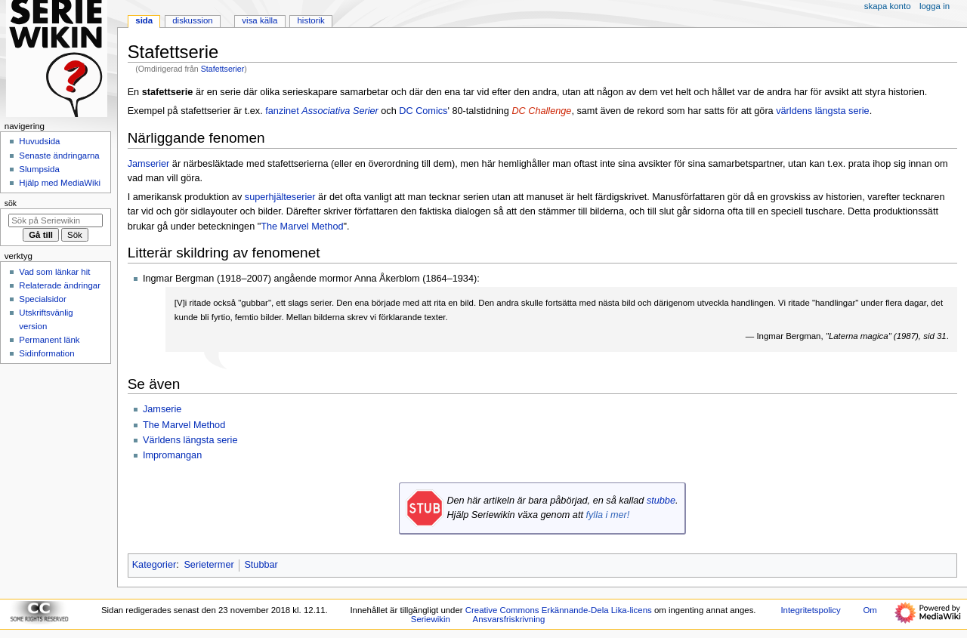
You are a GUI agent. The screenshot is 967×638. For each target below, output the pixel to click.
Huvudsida (39, 141)
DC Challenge (541, 111)
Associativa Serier (339, 111)
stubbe (661, 500)
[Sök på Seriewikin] (55, 220)
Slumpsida (39, 169)
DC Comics (423, 111)
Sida (144, 20)
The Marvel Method (302, 226)
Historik (311, 20)
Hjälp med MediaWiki (59, 182)
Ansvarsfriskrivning (509, 619)
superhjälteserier (280, 197)
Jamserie (162, 409)
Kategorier (154, 564)
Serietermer (208, 564)
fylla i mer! (607, 515)
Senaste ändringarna (59, 155)
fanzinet (281, 111)
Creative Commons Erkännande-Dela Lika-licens (558, 610)
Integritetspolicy (810, 610)
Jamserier (149, 164)
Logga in (934, 6)
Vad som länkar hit (54, 271)
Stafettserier (222, 68)
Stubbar (260, 564)
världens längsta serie (822, 111)
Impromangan (172, 455)
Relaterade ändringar (59, 285)
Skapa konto (887, 6)
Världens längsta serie (190, 440)
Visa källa (259, 20)
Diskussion (192, 20)
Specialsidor (42, 299)
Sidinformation (46, 353)
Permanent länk (49, 339)
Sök (11, 203)
